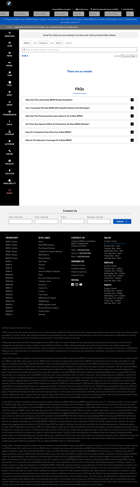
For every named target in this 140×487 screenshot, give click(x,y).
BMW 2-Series (12, 233)
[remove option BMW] (28, 35)
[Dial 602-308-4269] (129, 2)
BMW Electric (56, 6)
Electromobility (44, 249)
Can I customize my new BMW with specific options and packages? (79, 103)
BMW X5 (10, 289)
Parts (40, 266)
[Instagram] (77, 281)
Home (7, 19)
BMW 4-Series (12, 239)
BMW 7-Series (12, 246)
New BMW (42, 6)
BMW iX (10, 262)
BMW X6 (10, 296)
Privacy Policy (44, 302)
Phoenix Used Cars (78, 266)
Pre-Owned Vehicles (46, 239)
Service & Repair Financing (49, 262)
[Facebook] (72, 281)
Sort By (115, 49)
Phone (63, 207)
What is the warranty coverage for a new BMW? (79, 134)
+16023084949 (81, 250)
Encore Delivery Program (48, 299)
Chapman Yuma (76, 269)
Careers (41, 282)
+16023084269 (81, 244)
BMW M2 (10, 266)
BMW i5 (10, 256)
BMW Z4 (10, 305)
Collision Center (44, 272)
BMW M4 (10, 272)
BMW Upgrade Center (47, 296)
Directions (42, 276)
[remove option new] (58, 35)
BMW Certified (71, 6)
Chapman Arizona (77, 262)
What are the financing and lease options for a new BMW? (79, 111)
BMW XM (10, 302)
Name (11, 207)
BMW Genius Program (47, 289)
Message (96, 206)
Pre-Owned (85, 6)
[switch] (10, 27)
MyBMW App (44, 292)
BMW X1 (10, 279)
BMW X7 (10, 299)
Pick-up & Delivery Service (48, 269)
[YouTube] (81, 281)
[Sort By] (127, 49)
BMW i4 (10, 252)
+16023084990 (83, 247)
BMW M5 (10, 276)
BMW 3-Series (12, 236)
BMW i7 (10, 259)
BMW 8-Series (12, 249)
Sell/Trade (42, 252)
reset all (66, 36)
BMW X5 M (11, 292)
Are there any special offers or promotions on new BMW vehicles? (79, 118)
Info (132, 6)
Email (39, 207)
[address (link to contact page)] (110, 2)
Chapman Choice (77, 259)
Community (43, 286)
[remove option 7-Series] (43, 35)
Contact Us (43, 279)
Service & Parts (120, 6)
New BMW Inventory (46, 236)
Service (41, 259)
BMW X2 (10, 282)
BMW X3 (10, 286)
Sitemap (42, 305)
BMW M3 (10, 269)
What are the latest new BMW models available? (79, 95)
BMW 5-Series (12, 243)
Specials (97, 6)
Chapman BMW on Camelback (71, 2)
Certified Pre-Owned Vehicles (49, 243)
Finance (107, 6)
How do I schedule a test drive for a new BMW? (79, 126)
